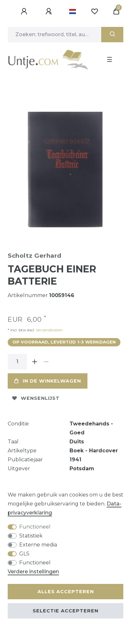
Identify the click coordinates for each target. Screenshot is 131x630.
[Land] (72, 11)
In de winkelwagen (47, 381)
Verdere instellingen (33, 572)
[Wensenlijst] (94, 11)
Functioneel (35, 527)
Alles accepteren (65, 591)
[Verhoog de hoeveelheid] (34, 361)
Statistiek (31, 536)
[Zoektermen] (54, 34)
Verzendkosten (49, 329)
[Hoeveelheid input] (17, 361)
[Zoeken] (112, 34)
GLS (24, 554)
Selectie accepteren (65, 611)
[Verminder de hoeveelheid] (46, 361)
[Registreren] (49, 11)
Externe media (38, 545)
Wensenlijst (36, 398)
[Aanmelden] (25, 11)
